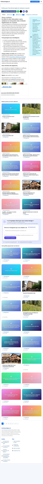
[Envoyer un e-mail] (24, 11)
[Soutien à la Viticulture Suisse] (11, 111)
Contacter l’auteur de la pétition (8, 94)
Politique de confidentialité (32, 14)
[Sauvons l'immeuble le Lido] (11, 130)
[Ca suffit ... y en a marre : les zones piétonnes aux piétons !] (11, 207)
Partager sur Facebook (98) (8, 11)
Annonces (10, 14)
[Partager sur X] (21, 11)
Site (15, 77)
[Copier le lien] (26, 11)
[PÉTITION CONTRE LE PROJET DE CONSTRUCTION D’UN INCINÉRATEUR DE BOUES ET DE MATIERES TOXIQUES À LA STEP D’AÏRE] (11, 188)
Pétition (3, 14)
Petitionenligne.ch (5, 1)
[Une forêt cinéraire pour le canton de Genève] (31, 207)
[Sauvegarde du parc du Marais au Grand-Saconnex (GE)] (31, 112)
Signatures (20, 14)
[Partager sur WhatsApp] (18, 11)
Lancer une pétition (35, 1)
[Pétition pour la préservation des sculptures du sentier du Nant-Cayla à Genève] (31, 169)
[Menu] (41, 1)
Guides (3, 439)
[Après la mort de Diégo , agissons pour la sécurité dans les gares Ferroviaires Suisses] (31, 150)
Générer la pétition (10, 237)
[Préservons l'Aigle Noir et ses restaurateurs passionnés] (31, 188)
